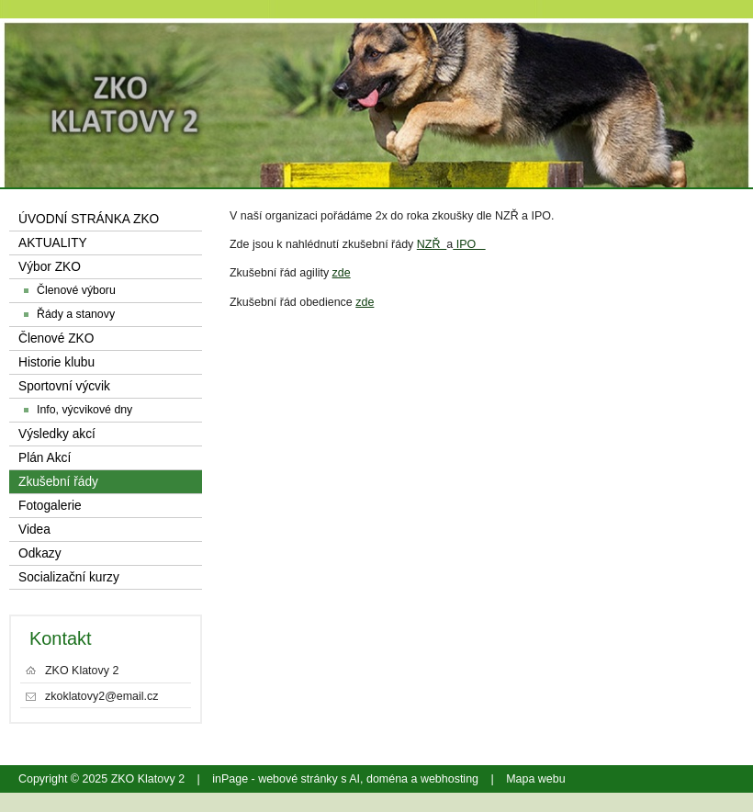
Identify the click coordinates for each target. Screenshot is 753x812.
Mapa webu (535, 779)
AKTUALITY (52, 243)
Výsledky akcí (57, 434)
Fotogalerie (50, 506)
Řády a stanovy (76, 314)
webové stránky (298, 779)
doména (387, 779)
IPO (469, 244)
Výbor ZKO (49, 267)
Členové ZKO (56, 338)
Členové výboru (76, 290)
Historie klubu (56, 362)
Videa (34, 529)
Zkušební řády (58, 482)
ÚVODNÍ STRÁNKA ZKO (88, 219)
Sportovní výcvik (64, 386)
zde (341, 272)
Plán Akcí (44, 458)
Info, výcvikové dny (84, 409)
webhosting (449, 779)
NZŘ (432, 244)
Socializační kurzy (68, 577)
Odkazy (40, 553)
